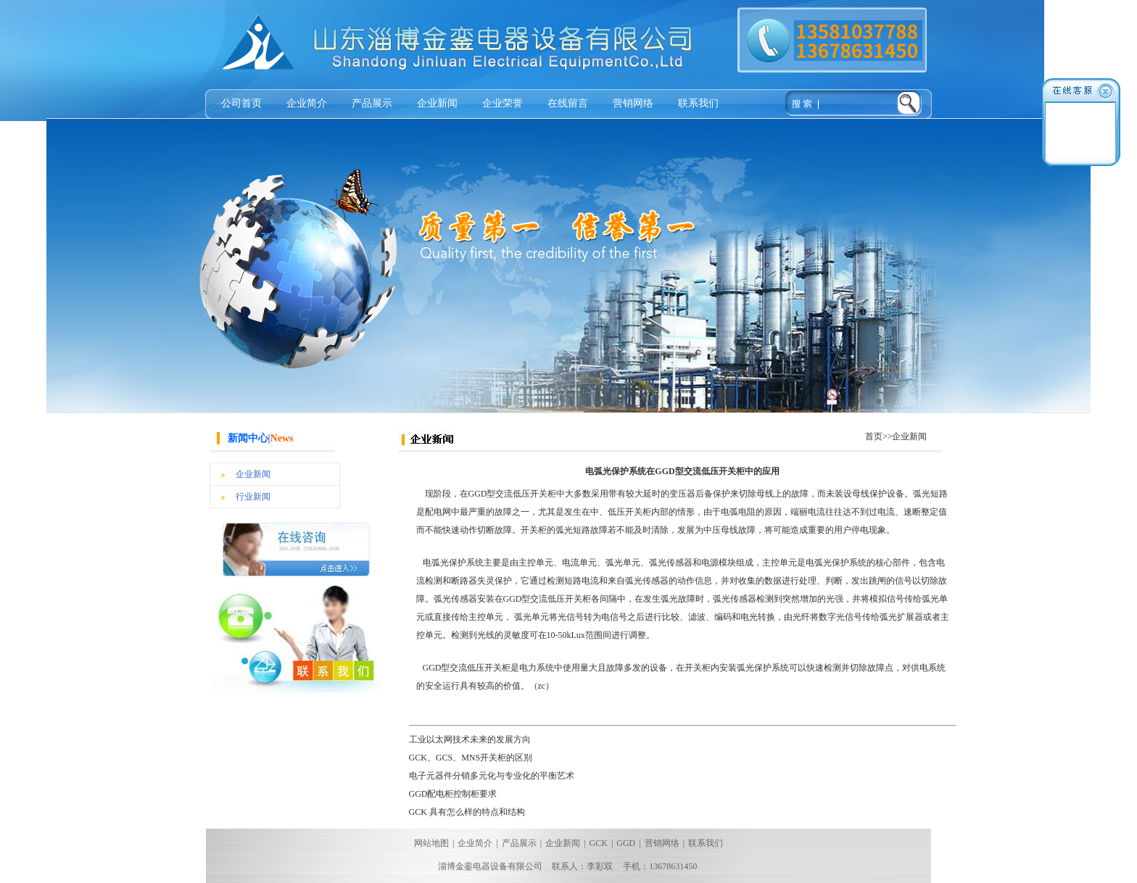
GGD (625, 843)
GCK (599, 843)
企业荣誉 (502, 103)
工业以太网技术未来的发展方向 (470, 739)
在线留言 (567, 103)
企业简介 (306, 103)
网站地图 (431, 843)
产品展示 (372, 103)
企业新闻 (437, 103)
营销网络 (633, 103)
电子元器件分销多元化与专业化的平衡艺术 (491, 776)
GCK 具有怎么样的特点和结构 (467, 812)
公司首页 (241, 103)
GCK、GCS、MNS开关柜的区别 (471, 758)
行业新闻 (253, 497)
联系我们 (698, 103)
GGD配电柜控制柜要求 (453, 794)
